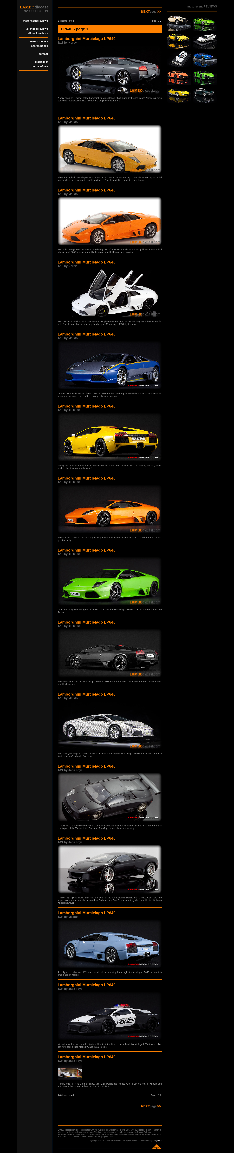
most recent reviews (35, 21)
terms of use (40, 66)
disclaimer (41, 61)
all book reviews (38, 33)
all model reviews (37, 28)
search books (39, 46)
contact (43, 54)
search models (39, 41)
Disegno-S (157, 1141)
